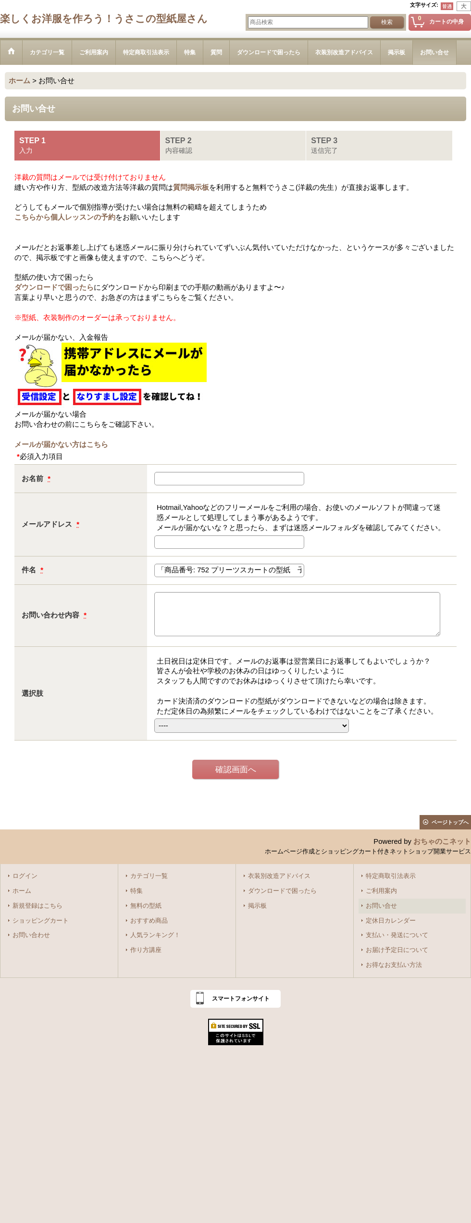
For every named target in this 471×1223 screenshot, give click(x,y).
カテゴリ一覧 (149, 876)
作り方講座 (145, 950)
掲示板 (257, 905)
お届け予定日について (397, 950)
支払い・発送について (397, 935)
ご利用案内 (381, 891)
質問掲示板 (191, 187)
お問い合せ (381, 905)
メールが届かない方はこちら (61, 444)
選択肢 (32, 693)
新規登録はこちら (37, 905)
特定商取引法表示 (391, 876)
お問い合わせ (31, 935)
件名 (30, 570)
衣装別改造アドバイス (279, 876)
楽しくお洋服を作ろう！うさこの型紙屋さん (104, 18)
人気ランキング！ (155, 935)
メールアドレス (48, 524)
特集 (136, 891)
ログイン (24, 876)
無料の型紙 (145, 905)
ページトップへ (450, 822)
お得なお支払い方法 (394, 965)
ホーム (21, 891)
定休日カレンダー (391, 920)
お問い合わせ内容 (51, 615)
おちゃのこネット (442, 841)
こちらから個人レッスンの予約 (64, 217)
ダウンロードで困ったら (54, 287)
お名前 (33, 478)
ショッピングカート (40, 920)
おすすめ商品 (149, 920)
